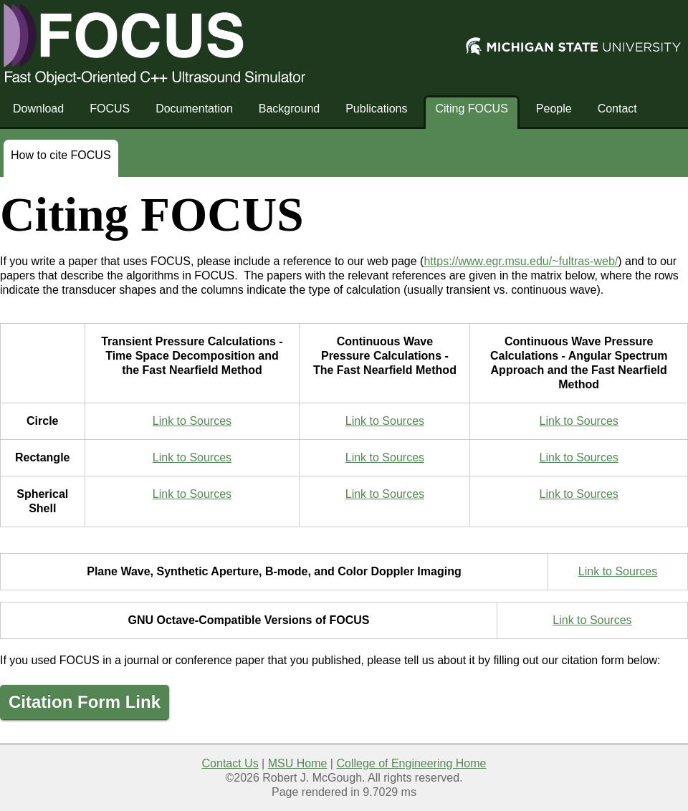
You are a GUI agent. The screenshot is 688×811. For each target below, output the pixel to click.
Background (289, 108)
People (554, 108)
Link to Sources (192, 421)
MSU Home (298, 763)
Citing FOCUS (471, 108)
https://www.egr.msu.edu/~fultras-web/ (521, 261)
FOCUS (110, 108)
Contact (617, 108)
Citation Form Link (85, 701)
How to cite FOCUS (61, 155)
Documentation (194, 108)
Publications (376, 108)
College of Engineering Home (411, 763)
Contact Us (230, 763)
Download (38, 108)
